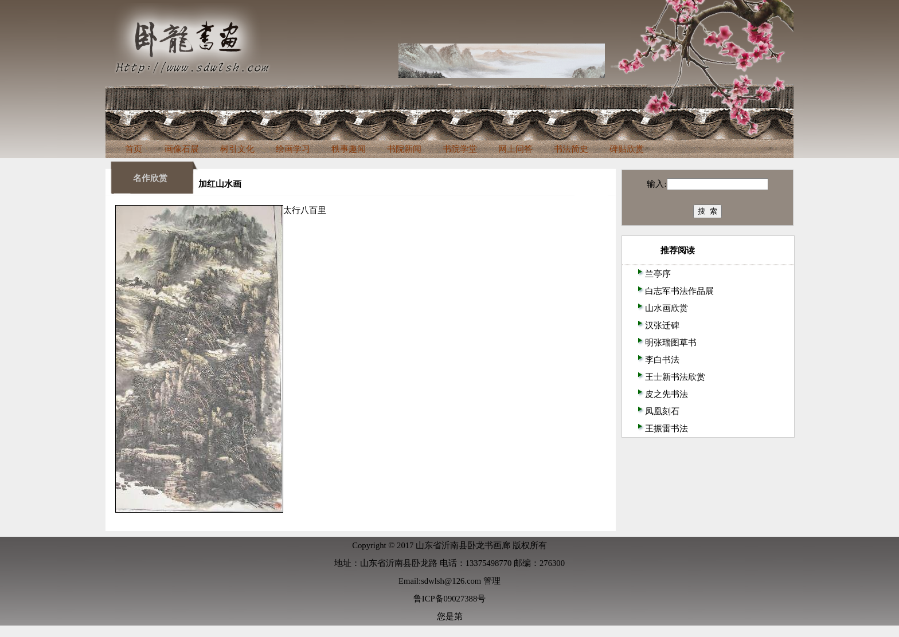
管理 (492, 580)
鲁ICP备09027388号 (449, 598)
